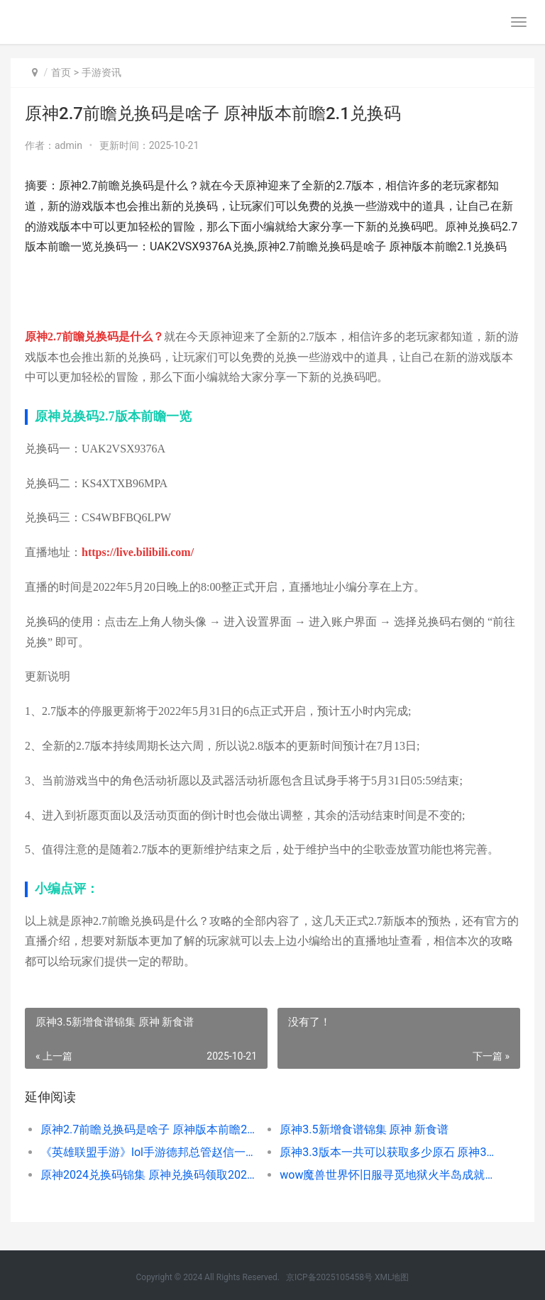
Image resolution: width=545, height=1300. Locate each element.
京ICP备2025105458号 (329, 1277)
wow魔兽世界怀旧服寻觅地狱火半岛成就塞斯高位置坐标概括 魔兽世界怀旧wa (387, 1175)
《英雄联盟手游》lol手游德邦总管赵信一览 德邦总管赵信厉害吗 (148, 1152)
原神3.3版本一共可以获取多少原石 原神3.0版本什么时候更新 (387, 1152)
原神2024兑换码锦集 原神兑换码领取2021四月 (148, 1175)
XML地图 (392, 1277)
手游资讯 (101, 72)
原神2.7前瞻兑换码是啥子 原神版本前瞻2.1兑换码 (148, 1129)
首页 (61, 72)
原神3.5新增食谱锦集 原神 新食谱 (364, 1129)
